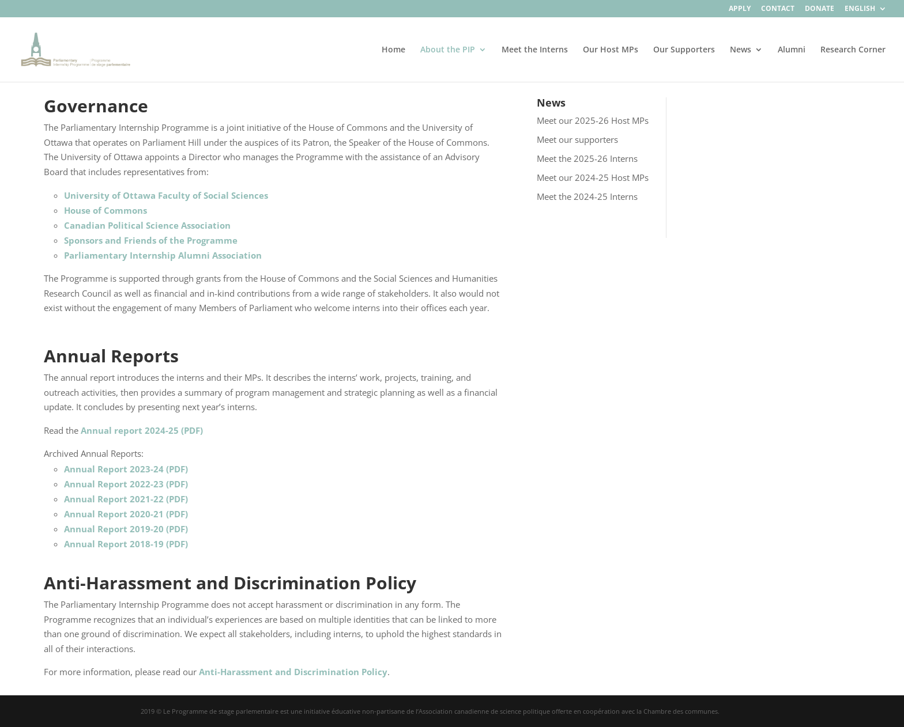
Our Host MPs (610, 50)
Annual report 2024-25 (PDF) (142, 430)
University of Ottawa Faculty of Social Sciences (166, 195)
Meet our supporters (577, 139)
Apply (740, 9)
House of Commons (105, 210)
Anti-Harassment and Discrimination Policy (293, 671)
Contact (777, 9)
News (740, 50)
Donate (819, 9)
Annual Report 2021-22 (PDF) (126, 499)
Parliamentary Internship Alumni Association (163, 255)
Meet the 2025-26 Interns (587, 158)
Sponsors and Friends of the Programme (151, 240)
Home (393, 50)
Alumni (791, 50)
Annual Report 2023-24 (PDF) (126, 469)
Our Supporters (684, 50)
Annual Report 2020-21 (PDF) (126, 514)
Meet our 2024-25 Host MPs (593, 177)
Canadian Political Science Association (147, 225)
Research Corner (853, 50)
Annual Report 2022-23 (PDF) (126, 484)
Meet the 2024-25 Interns (587, 196)
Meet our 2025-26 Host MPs (593, 120)
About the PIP (447, 50)
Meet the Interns (535, 50)
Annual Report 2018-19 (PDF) (126, 544)
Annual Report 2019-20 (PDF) (126, 529)
